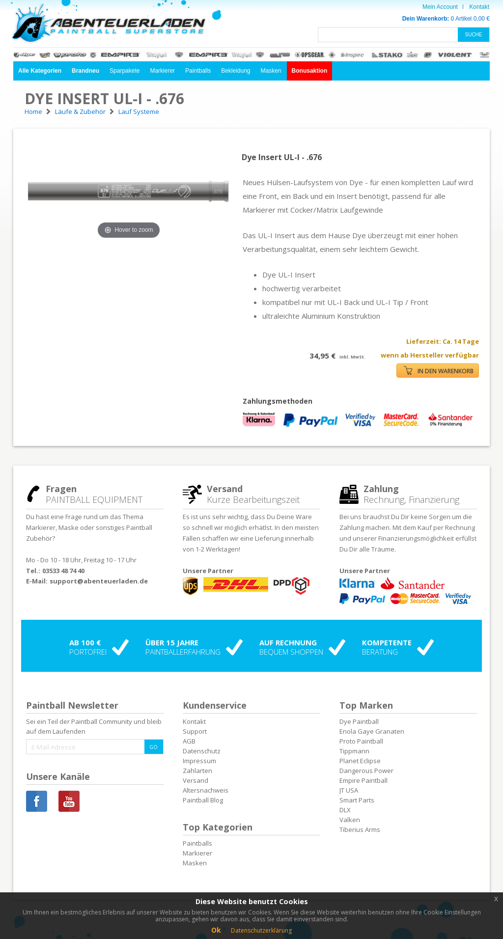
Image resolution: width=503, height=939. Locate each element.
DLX (345, 809)
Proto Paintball (361, 741)
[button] (39, 71)
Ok (216, 930)
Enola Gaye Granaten (371, 731)
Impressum (199, 760)
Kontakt (479, 6)
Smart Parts (356, 800)
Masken (271, 70)
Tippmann (354, 750)
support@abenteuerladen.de (99, 581)
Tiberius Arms (359, 829)
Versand (195, 780)
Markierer (162, 70)
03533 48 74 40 (63, 570)
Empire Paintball (363, 780)
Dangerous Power (366, 770)
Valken (349, 819)
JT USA (348, 790)
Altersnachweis (205, 790)
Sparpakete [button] (125, 70)
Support (195, 731)
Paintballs (198, 70)
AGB (189, 741)
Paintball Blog (203, 800)
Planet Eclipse (360, 760)
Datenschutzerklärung (261, 930)
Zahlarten (197, 770)
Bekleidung (235, 70)
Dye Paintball (359, 721)
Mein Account (440, 6)
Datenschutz (202, 750)
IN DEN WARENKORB (439, 370)
